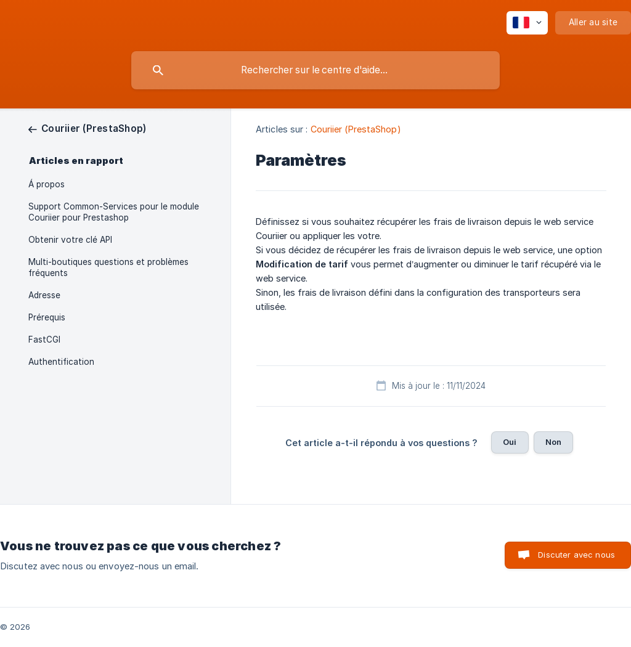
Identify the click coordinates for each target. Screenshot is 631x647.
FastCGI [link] (44, 339)
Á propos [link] (46, 184)
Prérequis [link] (46, 317)
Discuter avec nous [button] (576, 555)
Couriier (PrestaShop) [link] (356, 129)
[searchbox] (315, 70)
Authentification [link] (61, 362)
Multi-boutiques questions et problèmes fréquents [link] (108, 267)
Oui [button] (509, 442)
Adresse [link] (44, 295)
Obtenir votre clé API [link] (70, 240)
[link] (87, 128)
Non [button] (553, 442)
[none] (527, 23)
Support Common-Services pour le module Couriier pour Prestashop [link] (113, 211)
